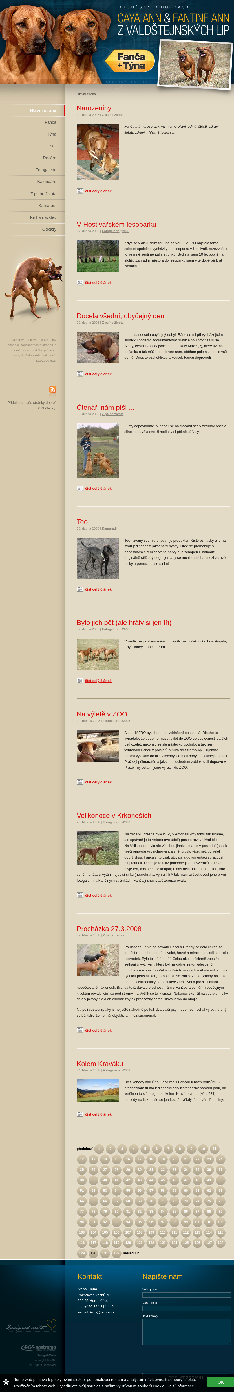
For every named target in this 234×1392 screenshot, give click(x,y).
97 (163, 1222)
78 (93, 1212)
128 (220, 1243)
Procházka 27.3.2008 (109, 929)
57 (151, 1191)
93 (116, 1222)
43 (140, 1180)
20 (174, 1159)
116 (82, 1243)
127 (209, 1243)
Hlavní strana (43, 110)
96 (151, 1222)
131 (105, 1253)
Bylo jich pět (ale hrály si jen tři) (124, 622)
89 (220, 1212)
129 (82, 1253)
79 (105, 1212)
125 (186, 1243)
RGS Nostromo (38, 1348)
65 (93, 1201)
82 (140, 1212)
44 (151, 1180)
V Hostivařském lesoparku (116, 224)
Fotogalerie (46, 169)
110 (162, 1232)
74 (197, 1201)
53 (105, 1191)
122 (151, 1243)
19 (163, 1159)
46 (174, 1180)
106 (116, 1232)
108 (139, 1232)
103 (82, 1232)
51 (82, 1191)
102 (220, 1222)
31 (151, 1170)
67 (116, 1201)
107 (128, 1232)
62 (209, 1191)
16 (128, 1159)
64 (82, 1201)
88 (209, 1212)
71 (163, 1201)
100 (197, 1222)
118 (105, 1243)
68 (128, 1201)
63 (220, 1191)
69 (140, 1201)
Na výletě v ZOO (102, 714)
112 (186, 1232)
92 (105, 1222)
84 (163, 1212)
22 (197, 1159)
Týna (51, 134)
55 (128, 1191)
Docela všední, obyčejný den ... (124, 316)
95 (140, 1222)
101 (209, 1222)
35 (197, 1170)
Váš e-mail (149, 1302)
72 (174, 1201)
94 (128, 1222)
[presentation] (185, 1359)
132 (116, 1253)
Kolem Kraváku (100, 1064)
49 (209, 1180)
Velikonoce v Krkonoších (114, 815)
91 (93, 1222)
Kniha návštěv (43, 217)
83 (151, 1212)
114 (209, 1232)
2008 (125, 231)
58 (163, 1191)
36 (209, 1170)
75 (209, 1201)
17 (140, 1159)
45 (163, 1180)
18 (151, 1159)
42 (128, 1180)
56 (140, 1191)
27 (105, 1170)
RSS (52, 393)
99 (186, 1222)
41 (116, 1180)
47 (186, 1180)
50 (220, 1180)
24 (220, 1159)
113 (197, 1232)
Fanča (50, 122)
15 (116, 1159)
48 (197, 1180)
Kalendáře (46, 181)
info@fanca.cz (102, 1312)
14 (105, 1159)
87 (197, 1212)
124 (174, 1243)
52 (93, 1191)
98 (174, 1222)
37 (220, 1170)
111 (174, 1232)
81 (128, 1212)
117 (93, 1243)
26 (93, 1170)
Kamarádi (47, 205)
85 (174, 1212)
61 (197, 1191)
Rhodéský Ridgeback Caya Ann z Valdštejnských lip (117, 42)
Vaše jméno (150, 1289)
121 (139, 1243)
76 (220, 1201)
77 (82, 1212)
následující (131, 1253)
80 (116, 1212)
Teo (82, 522)
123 (162, 1243)
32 (163, 1170)
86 (186, 1212)
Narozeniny (94, 108)
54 (116, 1191)
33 (174, 1170)
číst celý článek (98, 191)
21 (186, 1159)
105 (105, 1232)
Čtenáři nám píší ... (105, 407)
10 (203, 1149)
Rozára (49, 158)
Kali (52, 146)
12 (82, 1159)
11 (214, 1149)
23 (209, 1159)
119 (116, 1243)
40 (105, 1180)
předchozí (85, 1149)
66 (105, 1201)
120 (128, 1243)
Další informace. (181, 1386)
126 (197, 1243)
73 (186, 1201)
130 (93, 1253)
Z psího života (43, 193)
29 (128, 1170)
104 (93, 1232)
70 (151, 1201)
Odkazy (49, 229)
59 (174, 1191)
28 (116, 1170)
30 (140, 1170)
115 (220, 1232)
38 (82, 1180)
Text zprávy (150, 1316)
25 (82, 1170)
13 (93, 1159)
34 (186, 1170)
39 (93, 1180)
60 (186, 1191)
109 (151, 1232)
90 (82, 1222)
